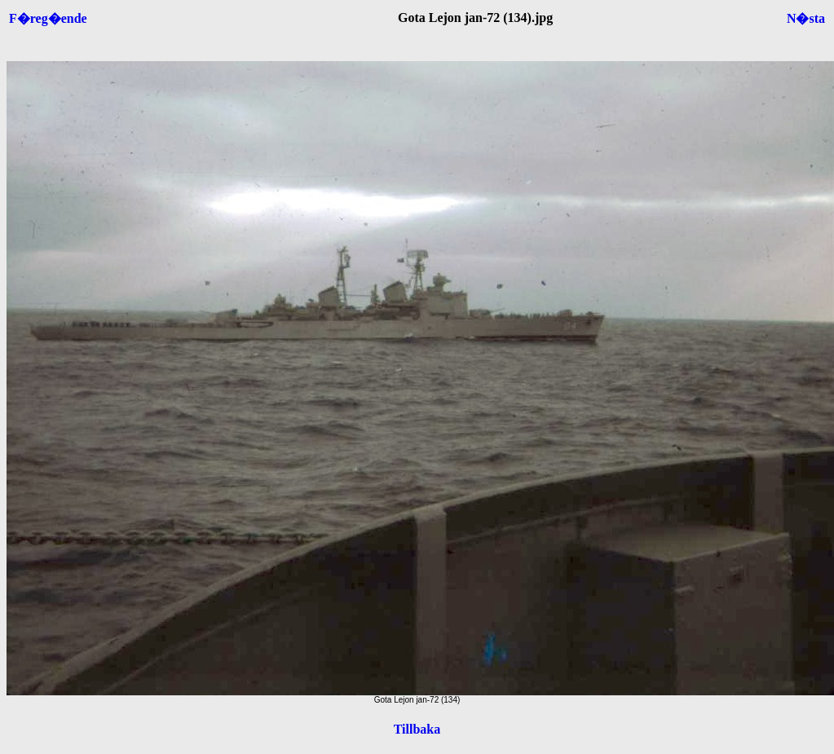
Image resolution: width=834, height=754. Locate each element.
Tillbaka (417, 729)
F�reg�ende (48, 18)
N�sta (806, 18)
